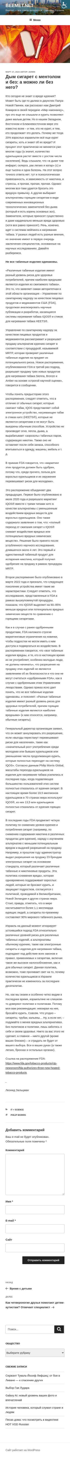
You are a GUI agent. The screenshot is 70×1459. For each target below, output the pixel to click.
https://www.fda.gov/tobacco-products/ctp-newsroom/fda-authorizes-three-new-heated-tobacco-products (33, 1068)
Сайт (9, 1239)
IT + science (17, 1110)
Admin (31, 72)
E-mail (11, 1220)
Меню (35, 20)
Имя (9, 1201)
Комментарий (15, 1150)
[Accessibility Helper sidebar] (65, 4)
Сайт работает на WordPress (23, 1450)
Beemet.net (20, 5)
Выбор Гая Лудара (17, 1387)
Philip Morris (18, 1115)
